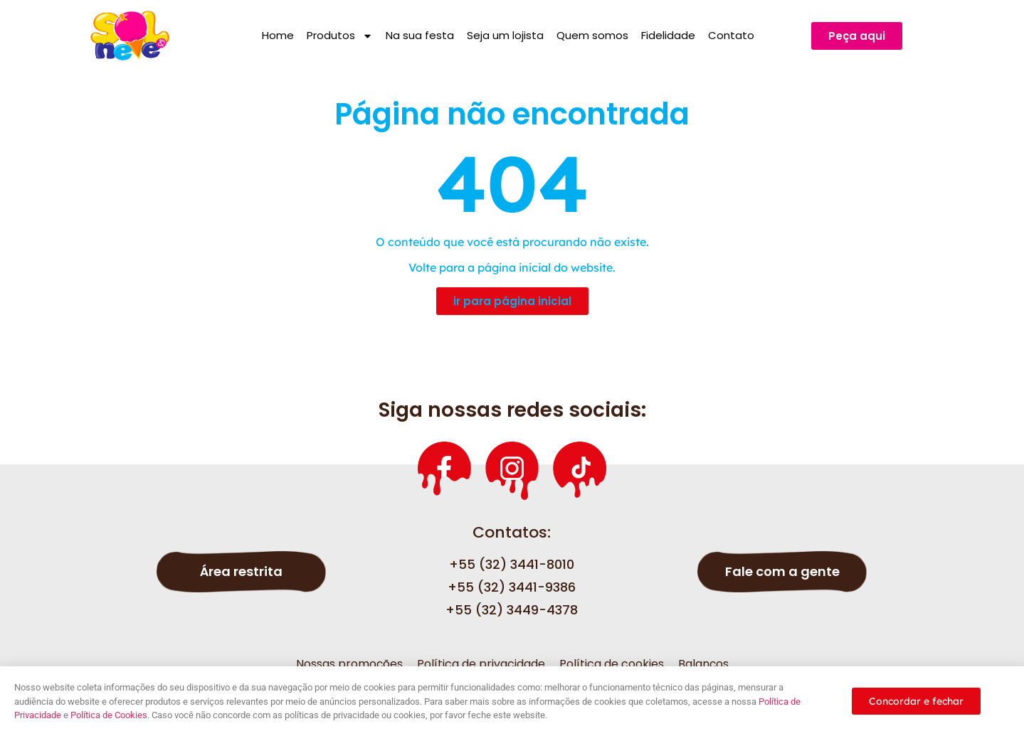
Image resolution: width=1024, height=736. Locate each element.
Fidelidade (668, 35)
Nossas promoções (349, 664)
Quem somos (592, 35)
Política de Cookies (108, 715)
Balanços (703, 664)
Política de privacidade (481, 664)
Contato (731, 35)
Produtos (340, 35)
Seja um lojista (505, 35)
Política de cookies (611, 664)
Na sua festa (420, 35)
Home (278, 35)
